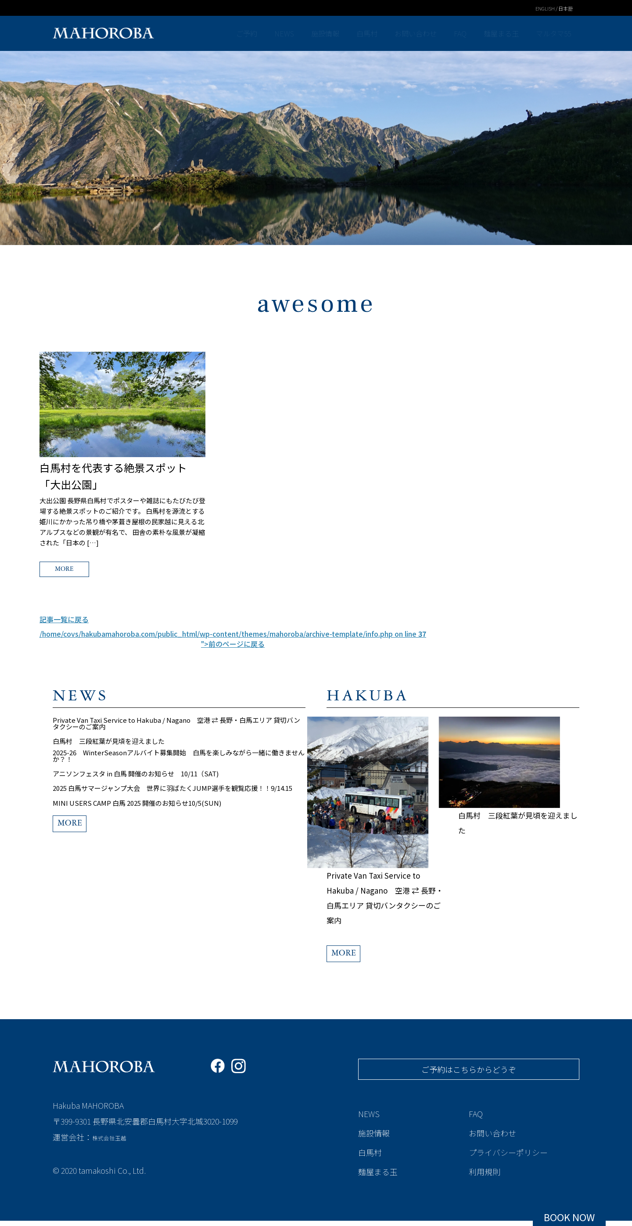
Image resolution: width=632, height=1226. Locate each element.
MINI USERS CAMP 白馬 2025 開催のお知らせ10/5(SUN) (137, 825)
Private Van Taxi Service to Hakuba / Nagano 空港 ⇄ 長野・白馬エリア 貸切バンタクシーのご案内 (176, 726)
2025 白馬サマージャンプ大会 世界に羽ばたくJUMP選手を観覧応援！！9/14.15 (172, 807)
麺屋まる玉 (500, 33)
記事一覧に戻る (64, 622)
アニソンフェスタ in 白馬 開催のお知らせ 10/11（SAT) (136, 788)
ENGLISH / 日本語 (551, 8)
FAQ (460, 33)
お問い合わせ (416, 33)
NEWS (287, 33)
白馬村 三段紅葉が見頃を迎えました (109, 748)
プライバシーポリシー (508, 1157)
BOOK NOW (569, 1217)
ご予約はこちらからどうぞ (468, 1074)
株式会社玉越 (116, 1144)
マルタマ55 (553, 33)
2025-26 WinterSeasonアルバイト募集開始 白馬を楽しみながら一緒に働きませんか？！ (179, 766)
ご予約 (251, 33)
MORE (81, 571)
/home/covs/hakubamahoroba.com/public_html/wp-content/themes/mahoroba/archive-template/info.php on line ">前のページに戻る (233, 642)
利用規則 (484, 1177)
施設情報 (327, 33)
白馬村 (368, 33)
